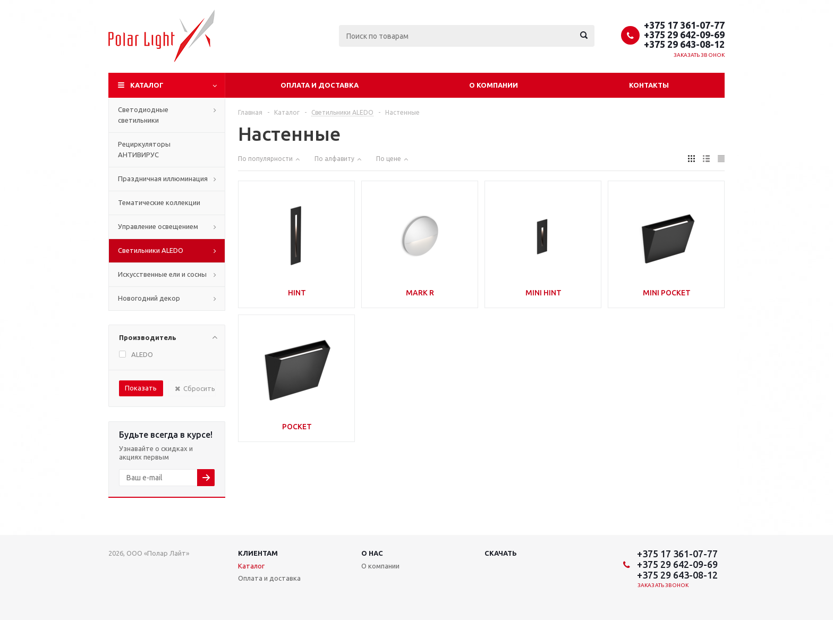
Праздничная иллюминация (163, 178)
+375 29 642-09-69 (684, 34)
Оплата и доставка (319, 85)
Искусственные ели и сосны (162, 274)
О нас (372, 553)
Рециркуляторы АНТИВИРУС (144, 149)
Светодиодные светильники (143, 115)
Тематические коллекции (159, 202)
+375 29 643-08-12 (684, 44)
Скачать (500, 553)
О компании (493, 85)
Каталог (147, 85)
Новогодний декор (149, 298)
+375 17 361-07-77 (684, 25)
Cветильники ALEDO (150, 250)
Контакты (649, 85)
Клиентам (258, 553)
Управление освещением (158, 226)
